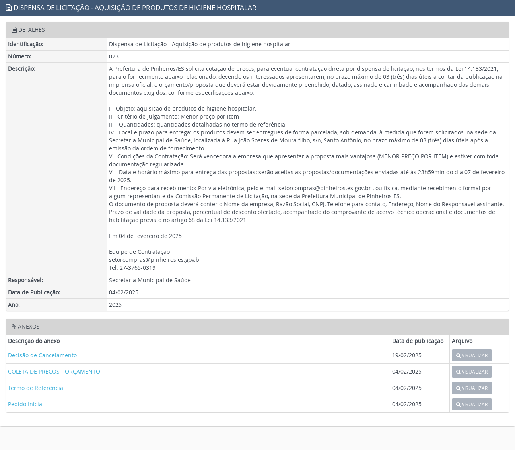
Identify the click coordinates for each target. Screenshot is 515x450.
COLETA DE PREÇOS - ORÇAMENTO (54, 371)
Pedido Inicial (26, 404)
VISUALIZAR (472, 355)
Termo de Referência (35, 388)
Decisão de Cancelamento (42, 355)
